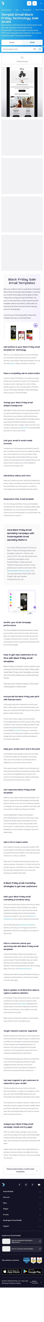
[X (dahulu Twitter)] (32, 1184)
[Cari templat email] (18, 49)
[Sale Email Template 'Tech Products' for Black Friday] (22, 214)
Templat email (6, 10)
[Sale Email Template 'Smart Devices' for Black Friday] (22, 176)
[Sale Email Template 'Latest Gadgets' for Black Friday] (22, 253)
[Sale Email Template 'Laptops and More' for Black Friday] (22, 92)
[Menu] (41, 3)
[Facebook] (19, 1184)
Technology (27, 10)
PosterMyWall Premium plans (18, 571)
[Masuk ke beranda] (2, 3)
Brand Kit (24, 428)
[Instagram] (26, 1184)
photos (12, 363)
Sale (16, 10)
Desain (12, 42)
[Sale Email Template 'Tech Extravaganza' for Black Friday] (22, 137)
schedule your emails (26, 925)
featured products (25, 969)
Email (32, 42)
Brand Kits (17, 730)
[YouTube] (39, 1184)
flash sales (22, 1004)
